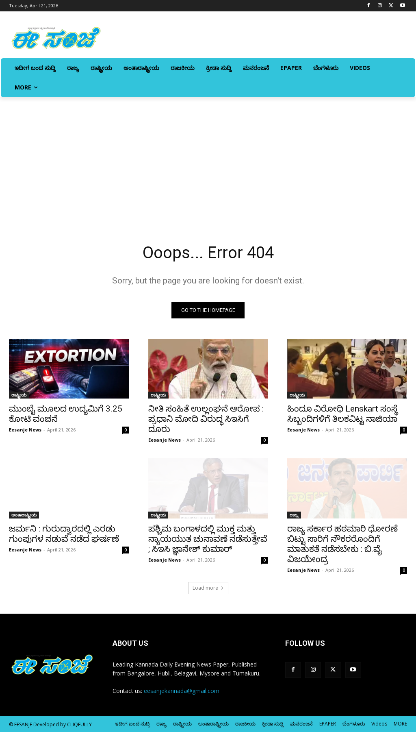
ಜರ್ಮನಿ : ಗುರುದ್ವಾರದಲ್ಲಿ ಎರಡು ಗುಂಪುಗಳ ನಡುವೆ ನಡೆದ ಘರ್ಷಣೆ (64, 534)
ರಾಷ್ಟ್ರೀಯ (18, 395)
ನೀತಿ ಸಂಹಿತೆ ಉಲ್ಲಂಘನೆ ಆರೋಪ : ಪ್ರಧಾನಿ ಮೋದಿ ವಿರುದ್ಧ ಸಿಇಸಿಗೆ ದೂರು (206, 419)
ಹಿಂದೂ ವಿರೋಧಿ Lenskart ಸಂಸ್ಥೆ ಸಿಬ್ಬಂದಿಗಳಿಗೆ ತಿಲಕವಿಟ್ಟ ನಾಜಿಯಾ (342, 414)
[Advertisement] (208, 158)
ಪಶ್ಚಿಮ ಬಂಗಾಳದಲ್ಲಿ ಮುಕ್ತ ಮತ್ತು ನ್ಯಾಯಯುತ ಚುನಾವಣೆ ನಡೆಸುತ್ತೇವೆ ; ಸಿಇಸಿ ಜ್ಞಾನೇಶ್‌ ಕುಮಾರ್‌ (207, 539)
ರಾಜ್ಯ (294, 515)
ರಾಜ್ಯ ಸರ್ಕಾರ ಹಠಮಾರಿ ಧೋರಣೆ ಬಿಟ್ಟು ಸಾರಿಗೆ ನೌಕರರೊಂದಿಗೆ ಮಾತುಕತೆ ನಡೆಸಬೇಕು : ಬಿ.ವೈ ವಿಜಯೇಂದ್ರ (342, 544)
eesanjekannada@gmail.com (181, 691)
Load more (208, 587)
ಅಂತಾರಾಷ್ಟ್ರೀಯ (24, 515)
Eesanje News (25, 430)
